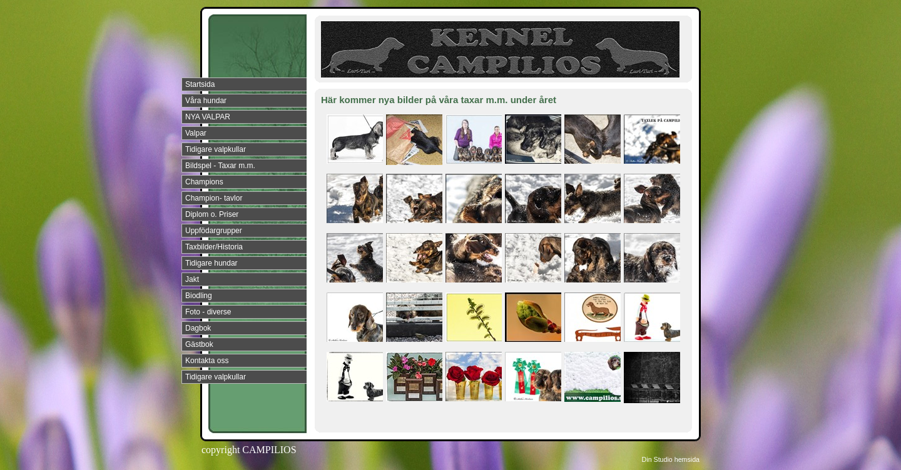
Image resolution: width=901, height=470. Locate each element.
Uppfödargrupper (213, 230)
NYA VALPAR (207, 116)
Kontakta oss (206, 360)
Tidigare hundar (211, 263)
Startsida (200, 84)
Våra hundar (206, 100)
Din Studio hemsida (671, 459)
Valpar (195, 133)
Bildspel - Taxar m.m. (220, 165)
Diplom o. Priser (211, 214)
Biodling (198, 295)
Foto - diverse (208, 312)
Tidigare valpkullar (215, 149)
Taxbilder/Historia (214, 246)
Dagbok (198, 328)
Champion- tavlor (213, 198)
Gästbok (199, 344)
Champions (204, 182)
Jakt (192, 279)
